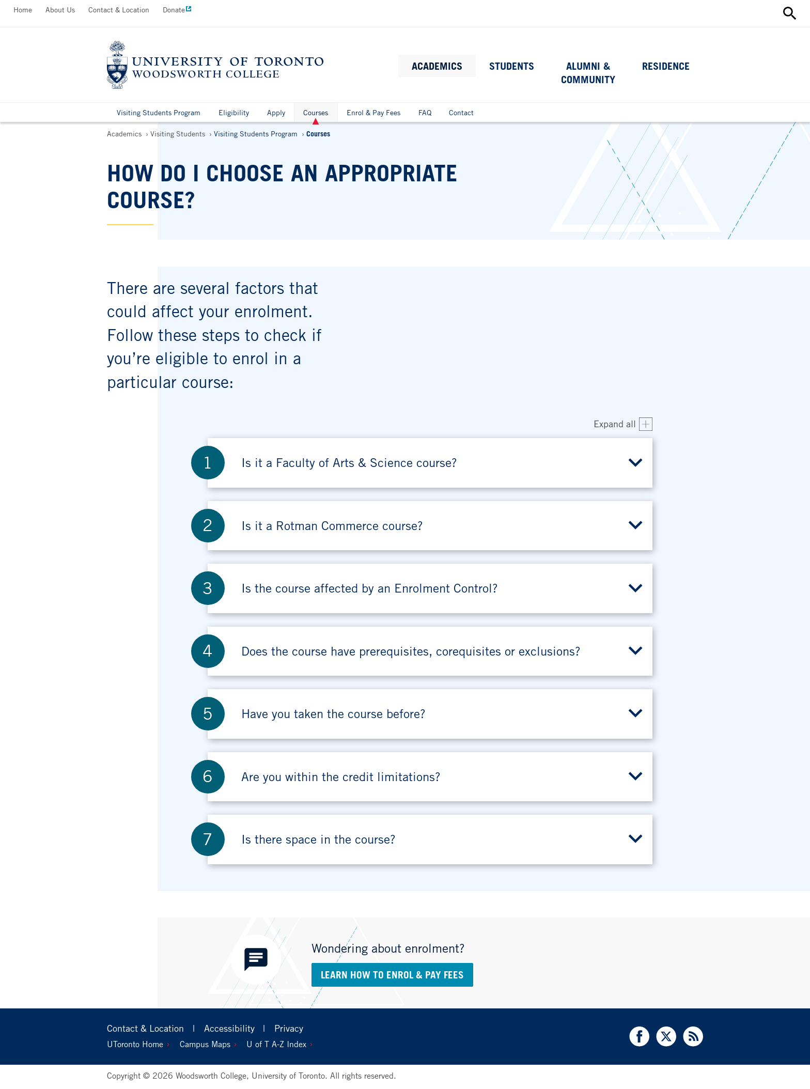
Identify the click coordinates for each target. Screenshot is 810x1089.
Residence (666, 66)
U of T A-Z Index (276, 1044)
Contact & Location (118, 9)
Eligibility (234, 112)
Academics (437, 66)
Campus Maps (205, 1044)
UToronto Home (135, 1044)
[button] (430, 462)
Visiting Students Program (158, 112)
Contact (461, 112)
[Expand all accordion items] (623, 424)
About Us (60, 9)
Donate (174, 9)
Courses (315, 115)
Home (22, 9)
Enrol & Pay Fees (373, 112)
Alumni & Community (588, 73)
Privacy (288, 1028)
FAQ (424, 112)
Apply (276, 112)
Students (511, 66)
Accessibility (229, 1028)
